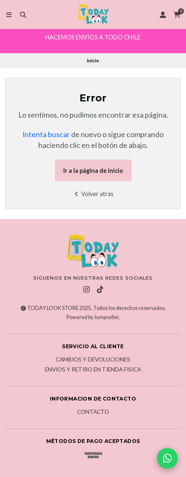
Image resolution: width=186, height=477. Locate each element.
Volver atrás (93, 193)
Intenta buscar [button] (46, 134)
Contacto (93, 412)
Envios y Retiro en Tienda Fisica (93, 370)
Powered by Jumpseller (93, 317)
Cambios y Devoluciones (93, 360)
